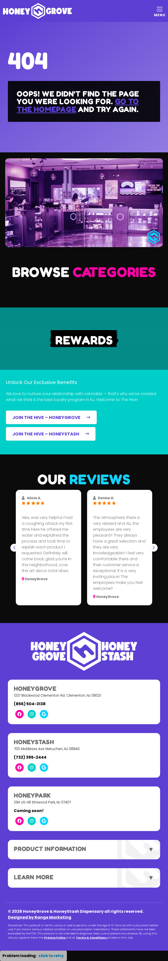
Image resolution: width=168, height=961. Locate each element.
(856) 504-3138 (30, 704)
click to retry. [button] (51, 955)
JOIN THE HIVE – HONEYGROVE (51, 417)
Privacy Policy (55, 938)
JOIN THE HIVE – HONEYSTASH (50, 434)
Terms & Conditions (91, 938)
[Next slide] (154, 548)
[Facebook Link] (19, 714)
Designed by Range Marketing (39, 917)
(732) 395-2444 (30, 757)
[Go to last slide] (14, 548)
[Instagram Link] (32, 714)
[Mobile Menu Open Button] (159, 11)
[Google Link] (44, 714)
